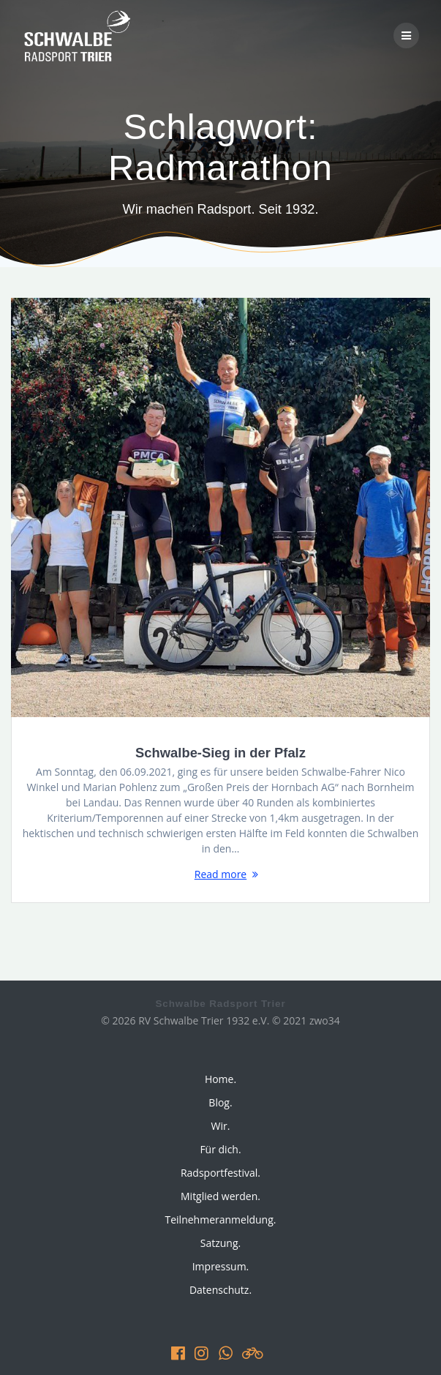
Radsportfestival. (220, 1173)
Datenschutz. (220, 1290)
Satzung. (220, 1243)
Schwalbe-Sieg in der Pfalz (220, 752)
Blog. (220, 1102)
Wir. (220, 1126)
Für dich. (220, 1149)
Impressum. (220, 1266)
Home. (220, 1079)
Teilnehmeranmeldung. (220, 1219)
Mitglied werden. (220, 1196)
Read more (220, 874)
